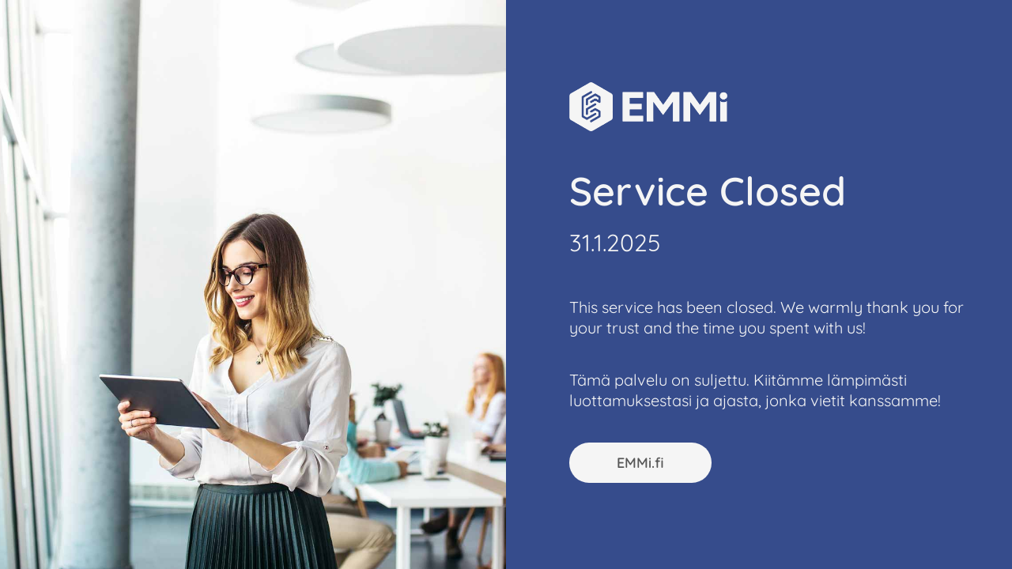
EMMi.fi (640, 463)
